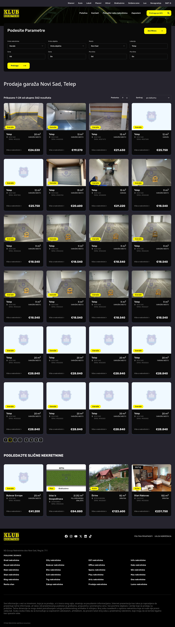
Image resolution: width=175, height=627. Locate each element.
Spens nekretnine (96, 569)
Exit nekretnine (53, 574)
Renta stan (9, 583)
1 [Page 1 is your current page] (10, 439)
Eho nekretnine (53, 569)
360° (168, 3)
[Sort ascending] (123, 97)
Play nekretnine (95, 574)
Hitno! (107, 3)
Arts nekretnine (96, 578)
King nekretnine (11, 578)
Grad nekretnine (11, 559)
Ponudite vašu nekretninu (115, 13)
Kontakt (95, 13)
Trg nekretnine (53, 578)
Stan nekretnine (11, 574)
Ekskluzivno (119, 3)
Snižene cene (133, 3)
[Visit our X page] (80, 535)
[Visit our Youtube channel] (75, 535)
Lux (144, 3)
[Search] (168, 13)
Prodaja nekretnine (97, 583)
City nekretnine (53, 559)
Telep (134, 45)
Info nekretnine (138, 559)
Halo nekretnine (138, 564)
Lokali (88, 3)
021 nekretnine (95, 559)
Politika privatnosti (143, 535)
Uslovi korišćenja (163, 535)
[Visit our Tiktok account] (90, 535)
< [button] (5, 439)
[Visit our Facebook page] (66, 535)
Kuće (80, 3)
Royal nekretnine (12, 564)
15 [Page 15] (31, 439)
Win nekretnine (138, 569)
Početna (83, 13)
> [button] (40, 439)
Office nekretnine (96, 564)
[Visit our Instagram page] (71, 535)
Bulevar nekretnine (55, 564)
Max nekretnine (138, 574)
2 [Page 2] (15, 439)
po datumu (151, 97)
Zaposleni (136, 13)
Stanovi (71, 3)
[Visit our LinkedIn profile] (85, 535)
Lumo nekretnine (139, 583)
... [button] (23, 439)
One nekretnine (138, 578)
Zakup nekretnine (54, 583)
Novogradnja (155, 3)
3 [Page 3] (20, 439)
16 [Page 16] (36, 439)
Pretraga (18, 65)
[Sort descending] (127, 97)
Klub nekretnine (11, 569)
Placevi (98, 3)
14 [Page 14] (26, 439)
